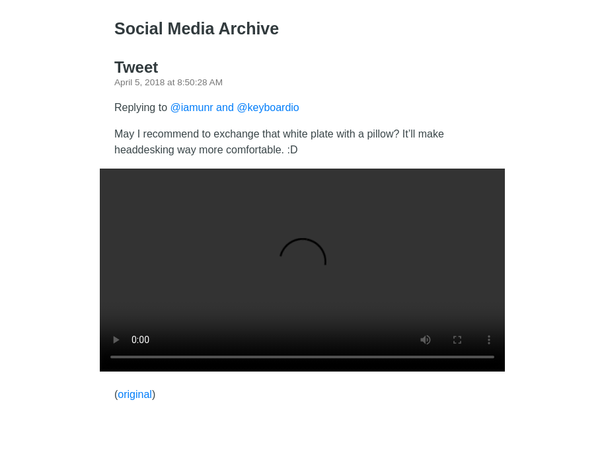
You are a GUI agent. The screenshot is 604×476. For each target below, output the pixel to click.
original (135, 394)
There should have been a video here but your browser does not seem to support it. (302, 270)
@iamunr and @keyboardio (234, 107)
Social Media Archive (196, 28)
